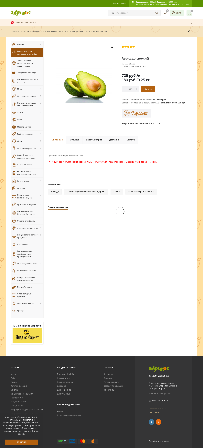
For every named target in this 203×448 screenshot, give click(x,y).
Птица (14, 382)
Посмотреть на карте (157, 408)
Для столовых (63, 393)
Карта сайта (154, 412)
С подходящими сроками (69, 415)
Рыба (13, 378)
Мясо (13, 374)
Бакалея (14, 389)
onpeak (165, 441)
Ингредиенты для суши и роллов (27, 409)
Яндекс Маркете (31, 325)
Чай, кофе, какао (18, 401)
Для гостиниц (63, 378)
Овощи (116, 191)
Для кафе (61, 386)
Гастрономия (17, 397)
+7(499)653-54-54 (159, 375)
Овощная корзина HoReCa (141, 191)
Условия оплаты (111, 382)
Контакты (108, 374)
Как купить (109, 389)
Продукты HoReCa (65, 374)
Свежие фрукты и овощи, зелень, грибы (86, 191)
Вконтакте (151, 422)
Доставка (108, 378)
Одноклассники (158, 422)
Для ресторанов (65, 382)
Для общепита (64, 389)
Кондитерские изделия (22, 393)
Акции (60, 411)
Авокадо (55, 191)
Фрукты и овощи (19, 386)
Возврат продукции (113, 386)
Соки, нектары (18, 405)
